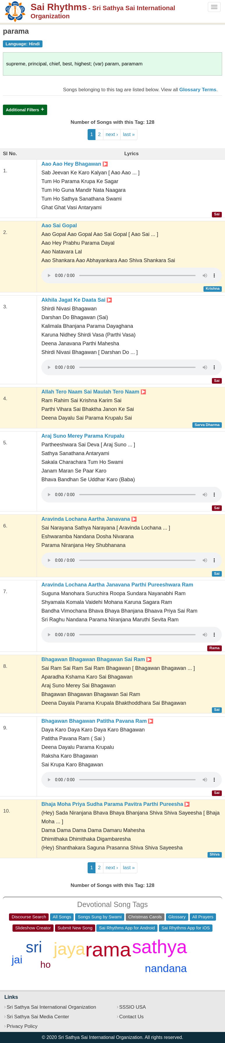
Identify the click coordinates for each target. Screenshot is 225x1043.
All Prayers (203, 916)
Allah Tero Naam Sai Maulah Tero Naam (93, 392)
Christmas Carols (145, 916)
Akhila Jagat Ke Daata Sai (76, 300)
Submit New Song (75, 927)
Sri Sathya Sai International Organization (51, 1007)
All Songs (62, 916)
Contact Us (131, 1016)
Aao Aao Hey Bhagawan (74, 164)
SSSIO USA (132, 1007)
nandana (166, 968)
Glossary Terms (197, 89)
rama (108, 949)
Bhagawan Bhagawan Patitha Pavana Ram (97, 721)
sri (34, 947)
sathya (159, 946)
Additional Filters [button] (22, 110)
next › (112, 134)
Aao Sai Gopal (59, 225)
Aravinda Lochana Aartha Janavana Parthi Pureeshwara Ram (117, 585)
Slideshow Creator (33, 927)
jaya (69, 948)
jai (17, 960)
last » (129, 134)
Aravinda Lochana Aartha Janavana (88, 519)
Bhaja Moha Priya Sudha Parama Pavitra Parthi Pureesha (115, 804)
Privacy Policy (22, 1026)
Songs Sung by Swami (100, 916)
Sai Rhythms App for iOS (186, 927)
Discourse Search (29, 916)
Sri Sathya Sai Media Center (38, 1016)
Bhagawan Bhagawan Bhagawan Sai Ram (96, 659)
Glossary (177, 916)
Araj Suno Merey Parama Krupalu (82, 436)
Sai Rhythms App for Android (127, 927)
